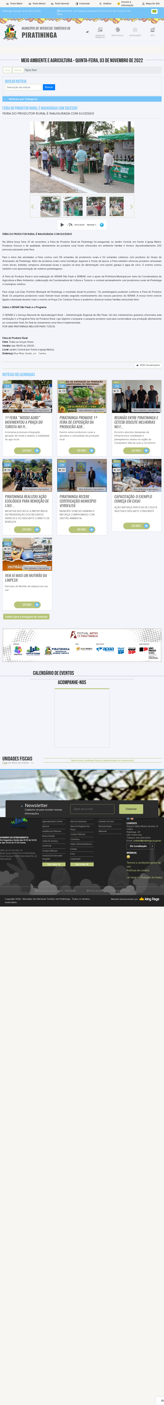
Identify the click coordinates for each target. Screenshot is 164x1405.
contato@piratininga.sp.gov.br (147, 841)
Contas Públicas (49, 851)
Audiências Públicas (51, 831)
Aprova (45, 826)
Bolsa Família (48, 836)
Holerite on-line (106, 822)
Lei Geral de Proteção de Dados (144, 877)
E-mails (73, 849)
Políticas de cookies (138, 870)
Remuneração (105, 826)
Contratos (75, 839)
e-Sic (72, 854)
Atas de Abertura (78, 822)
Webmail (102, 831)
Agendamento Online (52, 822)
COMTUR (46, 846)
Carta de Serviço (50, 841)
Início (7, 70)
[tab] (87, 32)
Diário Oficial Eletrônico (81, 844)
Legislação (75, 859)
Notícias (18, 70)
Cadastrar (131, 809)
